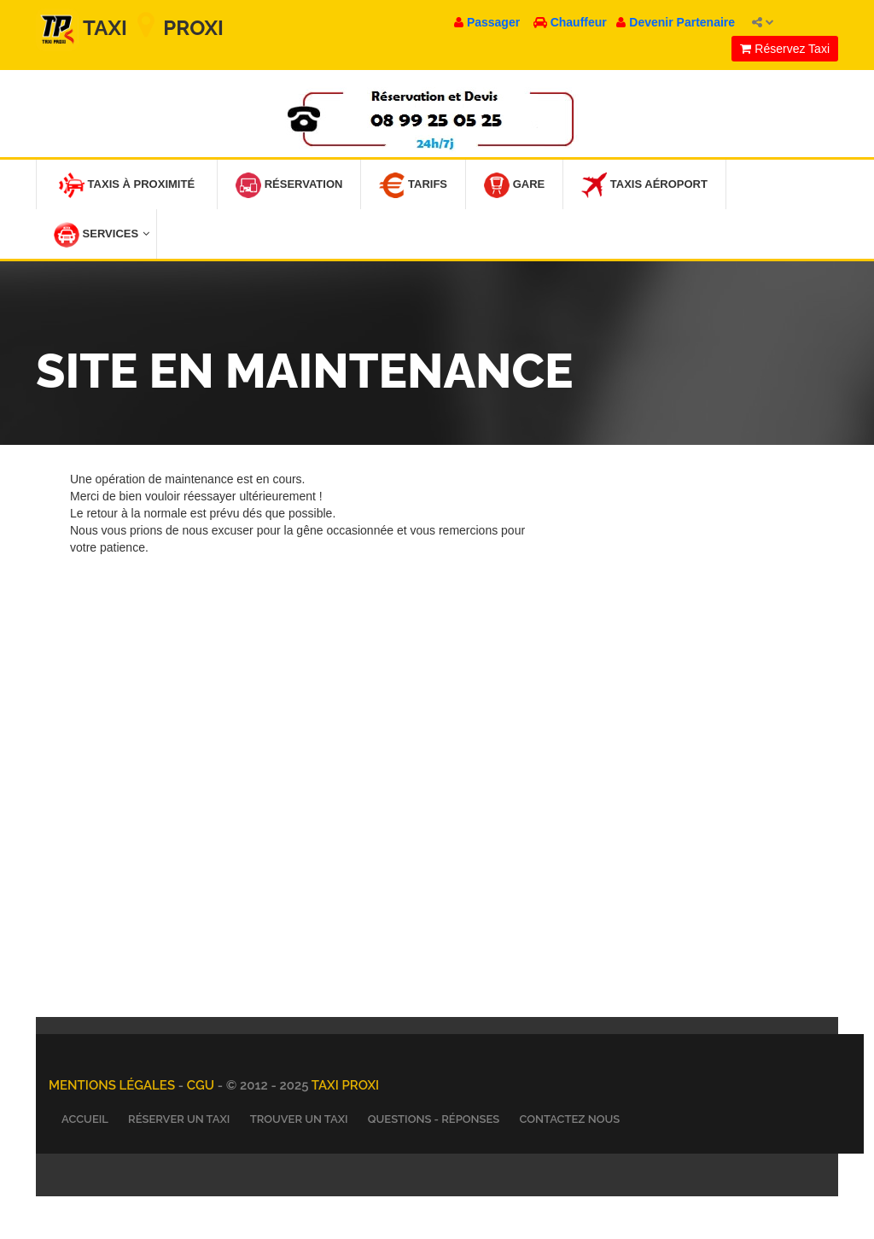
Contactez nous (569, 1119)
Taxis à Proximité (127, 185)
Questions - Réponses (433, 1119)
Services (101, 235)
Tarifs (413, 185)
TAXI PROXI (345, 1085)
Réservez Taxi (785, 49)
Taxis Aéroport (644, 185)
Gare (514, 185)
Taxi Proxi (130, 27)
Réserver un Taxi (179, 1119)
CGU (202, 1085)
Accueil (84, 1119)
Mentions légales (113, 1085)
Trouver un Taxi (299, 1119)
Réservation (289, 185)
